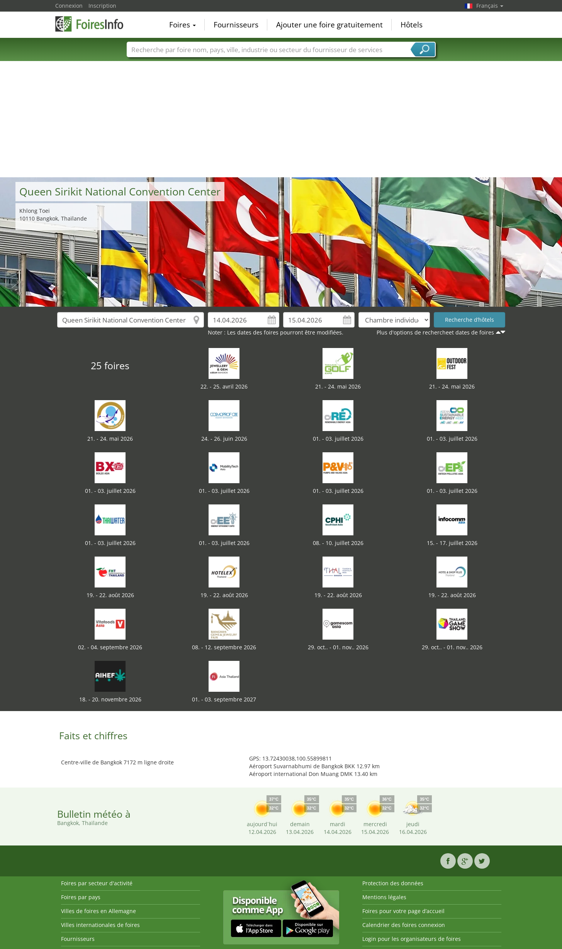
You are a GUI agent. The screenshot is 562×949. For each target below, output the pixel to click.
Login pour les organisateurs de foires (411, 938)
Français (489, 5)
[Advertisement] (281, 119)
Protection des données (392, 883)
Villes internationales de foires (100, 925)
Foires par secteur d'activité (96, 883)
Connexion (69, 5)
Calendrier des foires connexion (403, 925)
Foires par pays (80, 897)
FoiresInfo (93, 24)
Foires (182, 25)
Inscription (102, 5)
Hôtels (412, 25)
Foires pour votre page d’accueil (403, 911)
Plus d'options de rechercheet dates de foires (435, 332)
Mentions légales (384, 897)
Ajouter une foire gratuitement (329, 25)
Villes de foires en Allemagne (98, 911)
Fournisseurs (236, 25)
